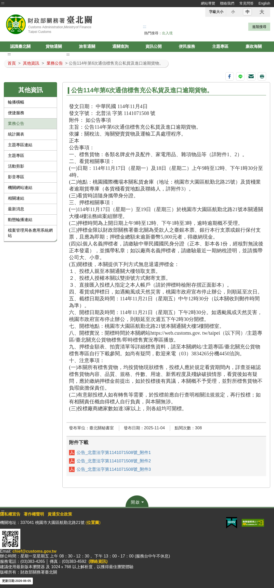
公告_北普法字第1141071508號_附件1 (114, 452)
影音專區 (16, 177)
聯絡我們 (227, 3)
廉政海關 (253, 46)
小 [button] (233, 12)
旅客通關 (87, 46)
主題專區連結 (20, 145)
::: (2, 3)
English (264, 3)
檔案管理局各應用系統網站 (30, 233)
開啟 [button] (135, 502)
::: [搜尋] (144, 26)
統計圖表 (16, 134)
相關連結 (16, 198)
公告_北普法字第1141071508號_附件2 (114, 461)
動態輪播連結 (20, 219)
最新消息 (16, 209)
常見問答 (246, 3)
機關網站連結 (20, 187)
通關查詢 (120, 46)
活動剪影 (16, 166)
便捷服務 (16, 113)
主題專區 (220, 46)
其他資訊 (31, 63)
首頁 (12, 63)
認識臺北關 (20, 46)
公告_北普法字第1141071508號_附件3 (114, 469)
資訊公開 (153, 46)
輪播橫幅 (16, 102)
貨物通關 (54, 46)
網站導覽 (208, 3)
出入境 (167, 33)
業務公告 (55, 63)
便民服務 (187, 46)
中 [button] (247, 12)
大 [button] (261, 11)
